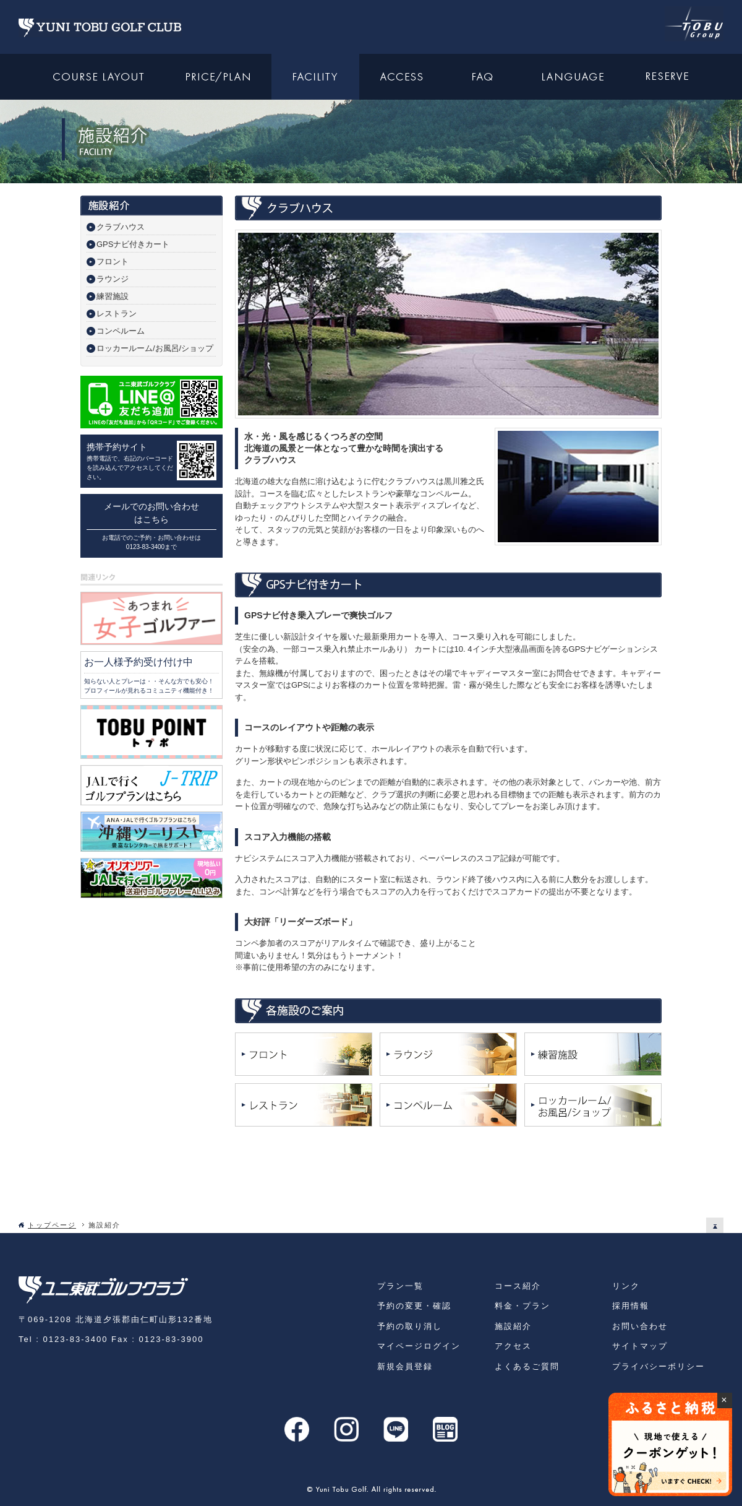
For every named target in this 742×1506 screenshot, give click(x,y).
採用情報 (630, 1305)
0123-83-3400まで (151, 546)
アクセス (513, 1346)
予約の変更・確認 (414, 1305)
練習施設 (112, 296)
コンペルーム (120, 330)
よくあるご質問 (527, 1366)
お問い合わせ (640, 1326)
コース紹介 (518, 1286)
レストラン (116, 313)
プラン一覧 (400, 1286)
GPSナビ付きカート (132, 244)
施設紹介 (513, 1326)
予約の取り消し (409, 1326)
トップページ (52, 1225)
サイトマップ (640, 1346)
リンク (626, 1286)
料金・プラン (522, 1305)
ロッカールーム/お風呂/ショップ (154, 348)
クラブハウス (120, 227)
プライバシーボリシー (658, 1366)
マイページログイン (419, 1346)
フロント (112, 261)
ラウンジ (112, 278)
